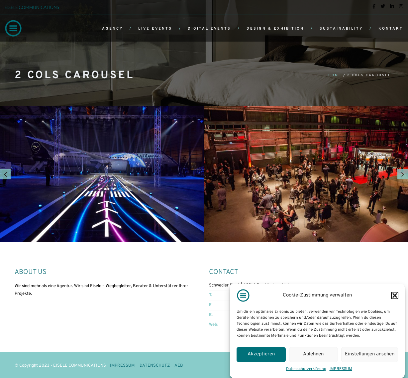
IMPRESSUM (341, 369)
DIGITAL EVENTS (209, 28)
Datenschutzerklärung (306, 369)
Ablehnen (313, 354)
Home (335, 75)
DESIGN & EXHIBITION (275, 28)
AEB (178, 365)
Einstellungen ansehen (369, 354)
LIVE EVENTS (155, 28)
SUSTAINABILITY (341, 28)
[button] (394, 295)
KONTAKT (390, 28)
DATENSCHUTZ (155, 365)
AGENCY (112, 28)
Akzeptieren (261, 354)
